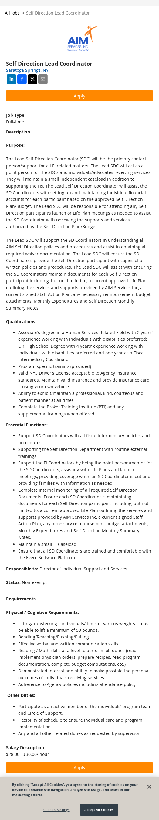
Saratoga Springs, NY (27, 70)
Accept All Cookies (98, 809)
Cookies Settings (56, 809)
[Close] (149, 786)
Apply (79, 96)
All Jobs (12, 13)
